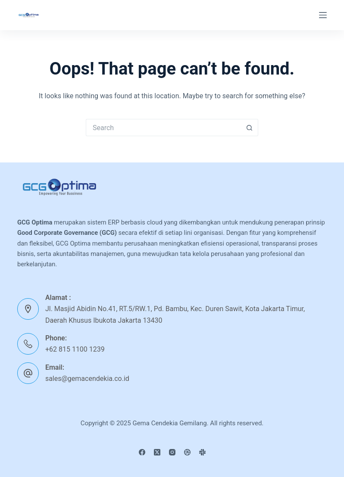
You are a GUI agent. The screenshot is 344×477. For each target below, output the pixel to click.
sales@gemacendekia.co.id (87, 378)
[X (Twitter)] (157, 452)
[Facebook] (142, 452)
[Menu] (323, 15)
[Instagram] (172, 452)
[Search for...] (163, 127)
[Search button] (249, 127)
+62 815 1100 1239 (75, 349)
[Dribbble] (187, 452)
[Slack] (202, 452)
